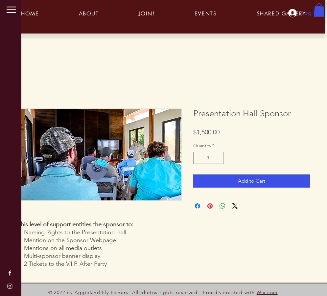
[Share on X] (235, 206)
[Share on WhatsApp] (222, 206)
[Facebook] (10, 273)
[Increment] (218, 158)
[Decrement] (198, 158)
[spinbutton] (208, 158)
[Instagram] (10, 286)
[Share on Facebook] (197, 206)
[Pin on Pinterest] (210, 206)
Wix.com (267, 292)
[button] (11, 10)
